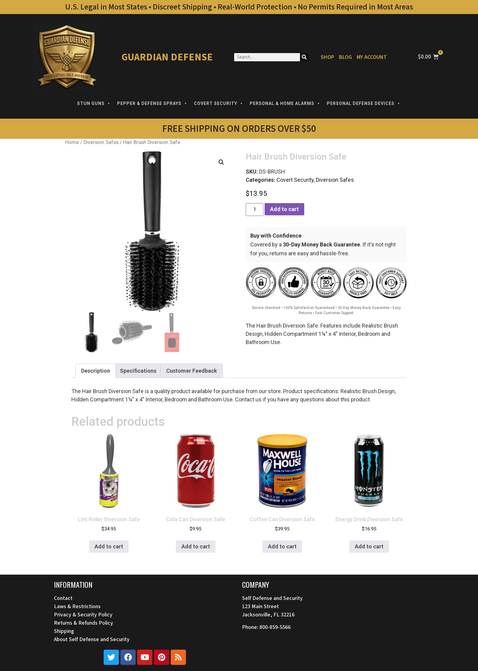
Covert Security (295, 180)
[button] (221, 162)
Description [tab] (95, 371)
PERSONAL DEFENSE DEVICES (364, 103)
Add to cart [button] (109, 546)
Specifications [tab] (138, 371)
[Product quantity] (254, 209)
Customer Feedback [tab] (191, 371)
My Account (372, 57)
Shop (327, 57)
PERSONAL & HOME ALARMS (285, 103)
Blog (345, 57)
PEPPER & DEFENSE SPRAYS (152, 103)
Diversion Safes (101, 142)
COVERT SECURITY (219, 103)
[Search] (304, 57)
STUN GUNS (94, 103)
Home (72, 142)
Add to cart (284, 209)
